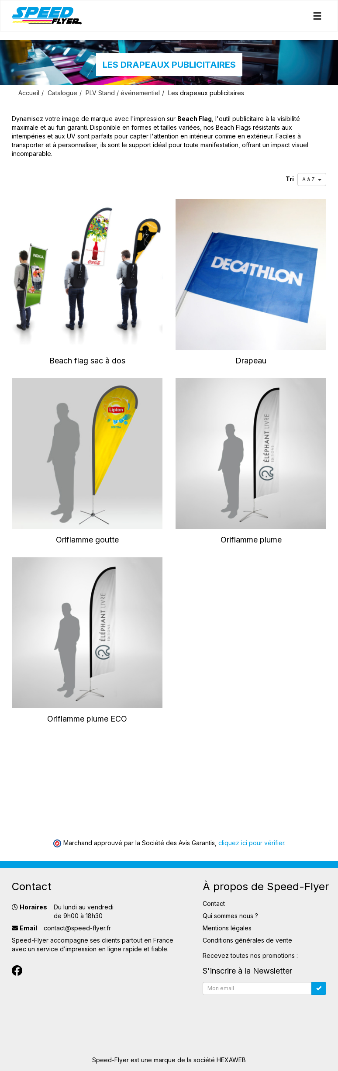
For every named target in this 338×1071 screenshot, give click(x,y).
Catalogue (62, 93)
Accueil (28, 93)
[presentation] (269, 1015)
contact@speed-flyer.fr (77, 928)
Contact (214, 903)
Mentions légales (227, 928)
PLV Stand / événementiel (123, 93)
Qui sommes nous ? (230, 915)
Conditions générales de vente (247, 940)
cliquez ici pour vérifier (251, 842)
